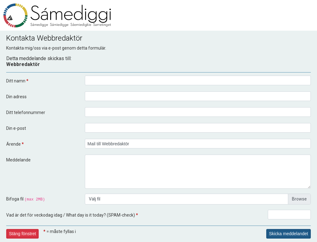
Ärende (15, 144)
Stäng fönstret (22, 233)
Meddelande (18, 159)
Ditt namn (17, 80)
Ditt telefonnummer (25, 112)
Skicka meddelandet (288, 233)
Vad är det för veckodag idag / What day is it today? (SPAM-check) (72, 215)
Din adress (16, 96)
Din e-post (16, 128)
